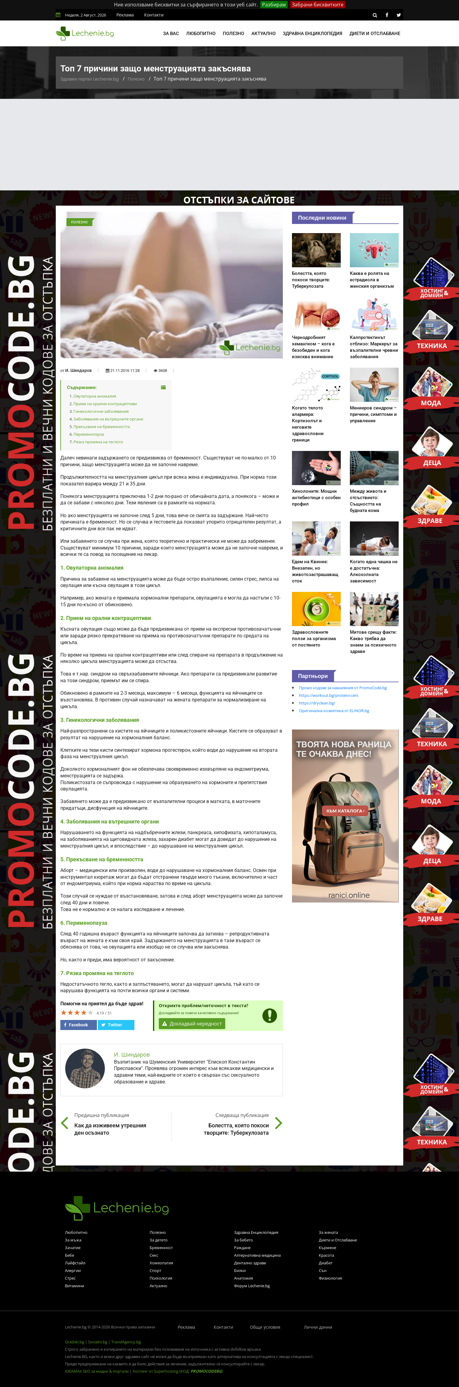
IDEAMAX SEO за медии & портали (97, 1371)
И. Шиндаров (78, 370)
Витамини (74, 1285)
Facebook (76, 1024)
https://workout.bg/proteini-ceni (328, 695)
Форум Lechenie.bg (252, 1285)
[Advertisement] (229, 144)
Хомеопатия (161, 1263)
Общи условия (265, 1327)
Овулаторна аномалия (94, 396)
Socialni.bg (97, 1342)
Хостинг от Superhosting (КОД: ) (178, 1371)
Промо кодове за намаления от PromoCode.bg (343, 687)
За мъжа (73, 1240)
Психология (161, 1278)
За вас (171, 33)
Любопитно (200, 33)
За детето (159, 1240)
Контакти (154, 15)
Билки (240, 1270)
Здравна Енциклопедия (256, 1232)
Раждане (242, 1247)
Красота (326, 1255)
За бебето (243, 1240)
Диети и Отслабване (338, 1240)
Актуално (263, 33)
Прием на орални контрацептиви (105, 403)
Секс (154, 1255)
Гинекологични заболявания (101, 411)
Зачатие (72, 1247)
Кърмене (327, 1247)
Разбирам (274, 4)
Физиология (330, 1278)
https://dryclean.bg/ (317, 703)
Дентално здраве (250, 1263)
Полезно (233, 33)
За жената (328, 1232)
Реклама (125, 15)
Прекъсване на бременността (101, 426)
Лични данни (318, 1327)
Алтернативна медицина (257, 1255)
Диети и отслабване (375, 33)
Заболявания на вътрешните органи (108, 419)
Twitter (111, 1024)
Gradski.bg (74, 1342)
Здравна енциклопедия (312, 33)
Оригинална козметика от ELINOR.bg (334, 710)
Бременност (161, 1247)
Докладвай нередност (192, 1023)
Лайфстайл (75, 1263)
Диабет (326, 1263)
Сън (322, 1270)
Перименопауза (88, 434)
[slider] (77, 1012)
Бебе (69, 1255)
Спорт (155, 1270)
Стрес (70, 1278)
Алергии (73, 1270)
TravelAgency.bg (126, 1342)
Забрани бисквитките (317, 4)
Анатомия (243, 1278)
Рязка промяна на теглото (98, 442)
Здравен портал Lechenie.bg (89, 79)
